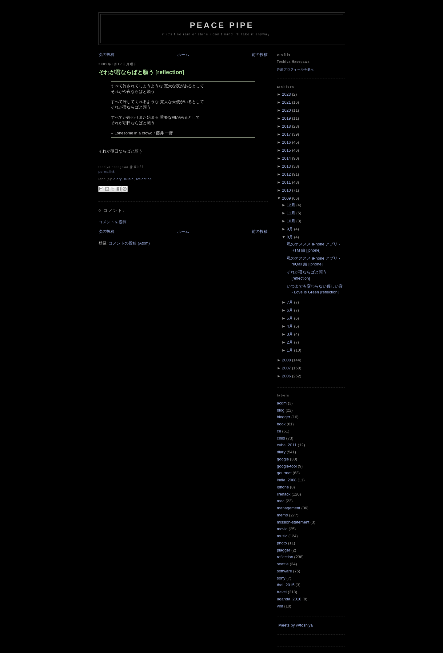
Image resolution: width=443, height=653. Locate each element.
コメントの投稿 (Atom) (129, 243)
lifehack (283, 494)
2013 (286, 166)
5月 (290, 318)
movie (282, 529)
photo (282, 543)
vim (280, 606)
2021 (286, 102)
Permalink (106, 171)
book (281, 424)
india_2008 (287, 480)
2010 (286, 190)
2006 (286, 376)
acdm (282, 403)
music (129, 179)
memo (282, 515)
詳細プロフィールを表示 (295, 69)
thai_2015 (285, 585)
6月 (290, 310)
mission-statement (293, 522)
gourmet (284, 473)
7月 (290, 302)
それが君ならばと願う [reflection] (141, 72)
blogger (283, 417)
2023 (286, 94)
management (288, 508)
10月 (291, 221)
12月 (291, 205)
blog (281, 410)
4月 (290, 326)
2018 (286, 126)
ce (279, 431)
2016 (286, 142)
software (284, 571)
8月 (290, 237)
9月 (290, 229)
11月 (291, 213)
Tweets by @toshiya (295, 625)
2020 (286, 110)
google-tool (287, 466)
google (283, 459)
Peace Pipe (222, 25)
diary (118, 179)
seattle (283, 564)
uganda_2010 (289, 599)
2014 (286, 158)
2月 (290, 342)
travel (282, 592)
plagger (283, 550)
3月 (290, 334)
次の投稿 (106, 54)
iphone (283, 487)
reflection (144, 179)
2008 (286, 360)
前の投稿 (260, 54)
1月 (290, 350)
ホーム (183, 54)
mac (281, 501)
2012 (286, 174)
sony (281, 578)
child (281, 438)
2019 (286, 118)
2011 (286, 182)
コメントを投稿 (112, 222)
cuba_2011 (287, 445)
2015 (286, 150)
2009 (286, 198)
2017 (286, 134)
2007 (286, 368)
